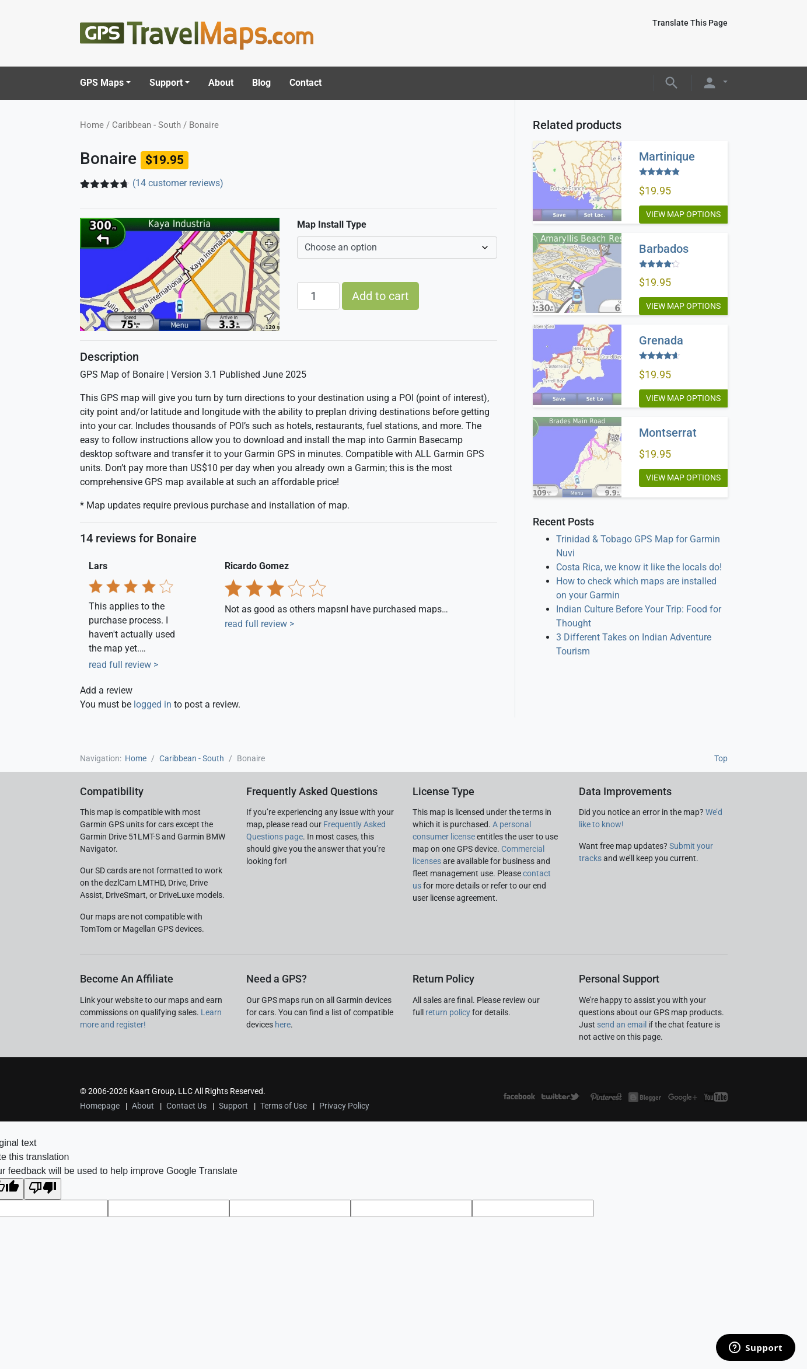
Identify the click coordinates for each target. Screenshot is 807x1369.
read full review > (123, 664)
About (220, 82)
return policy (447, 1012)
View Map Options (683, 214)
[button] (671, 82)
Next (474, 600)
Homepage (100, 1105)
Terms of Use (283, 1105)
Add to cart (380, 296)
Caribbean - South (146, 125)
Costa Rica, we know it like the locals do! (639, 567)
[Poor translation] (42, 1189)
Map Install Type (331, 224)
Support (166, 82)
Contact (305, 82)
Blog (261, 82)
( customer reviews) (177, 183)
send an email (622, 1024)
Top (721, 758)
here (283, 1024)
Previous (206, 600)
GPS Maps (102, 82)
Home (92, 125)
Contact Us (186, 1105)
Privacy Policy (344, 1105)
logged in (153, 704)
